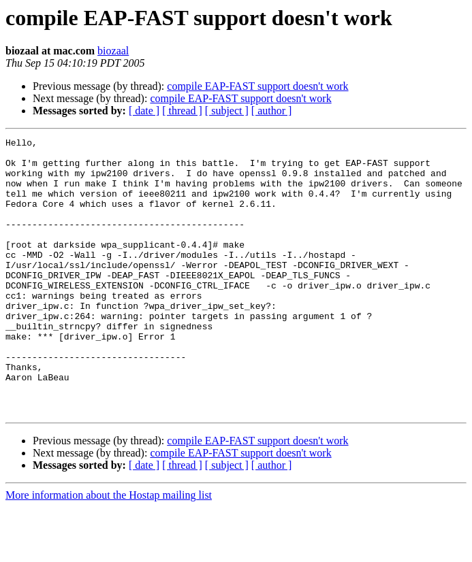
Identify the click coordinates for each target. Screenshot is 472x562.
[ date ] (144, 110)
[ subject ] (227, 110)
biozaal (113, 50)
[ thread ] (182, 110)
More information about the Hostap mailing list (108, 550)
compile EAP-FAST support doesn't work (257, 86)
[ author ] (271, 110)
